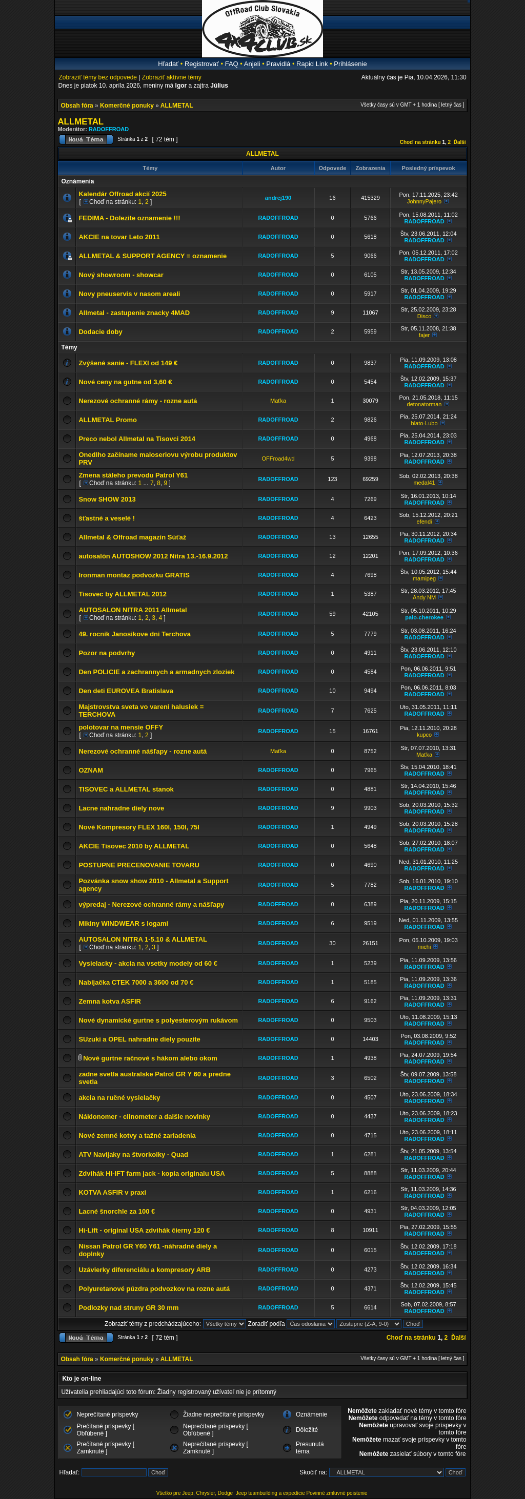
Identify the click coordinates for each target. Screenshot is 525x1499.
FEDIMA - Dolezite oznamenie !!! (129, 218)
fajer (424, 335)
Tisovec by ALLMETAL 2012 (122, 594)
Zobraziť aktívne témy (171, 77)
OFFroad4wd (277, 458)
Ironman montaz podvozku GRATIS (133, 575)
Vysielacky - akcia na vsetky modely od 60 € (147, 963)
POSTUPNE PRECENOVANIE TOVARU (138, 865)
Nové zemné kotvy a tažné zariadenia (136, 1135)
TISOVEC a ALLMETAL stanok (125, 789)
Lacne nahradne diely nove (121, 808)
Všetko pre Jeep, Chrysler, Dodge (195, 1493)
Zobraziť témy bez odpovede (97, 77)
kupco (424, 735)
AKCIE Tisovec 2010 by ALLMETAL (133, 846)
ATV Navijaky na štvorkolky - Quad (133, 1154)
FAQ (231, 64)
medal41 (424, 483)
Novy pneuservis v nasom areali (129, 294)
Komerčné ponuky (127, 105)
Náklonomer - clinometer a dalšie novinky (144, 1116)
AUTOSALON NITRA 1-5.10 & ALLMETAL (142, 939)
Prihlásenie (350, 64)
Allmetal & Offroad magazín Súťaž (132, 537)
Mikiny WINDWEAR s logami (123, 923)
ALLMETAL (176, 105)
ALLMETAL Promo (107, 420)
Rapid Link (312, 64)
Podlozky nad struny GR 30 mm (128, 1307)
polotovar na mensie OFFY (120, 727)
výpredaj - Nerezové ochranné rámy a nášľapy (151, 904)
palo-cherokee (424, 617)
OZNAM (90, 770)
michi (424, 947)
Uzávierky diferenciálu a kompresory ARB (144, 1270)
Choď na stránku (420, 142)
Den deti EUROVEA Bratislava (125, 691)
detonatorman (424, 404)
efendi (424, 521)
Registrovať (202, 64)
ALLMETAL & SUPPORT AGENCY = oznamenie (152, 256)
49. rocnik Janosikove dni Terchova (134, 634)
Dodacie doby (100, 332)
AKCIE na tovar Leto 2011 (118, 237)
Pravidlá (278, 64)
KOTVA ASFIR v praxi (112, 1192)
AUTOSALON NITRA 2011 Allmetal (132, 610)
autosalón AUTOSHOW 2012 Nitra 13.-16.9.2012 (153, 556)
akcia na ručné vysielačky (119, 1097)
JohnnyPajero (424, 201)
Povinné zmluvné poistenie (337, 1493)
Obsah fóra (76, 105)
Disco (424, 316)
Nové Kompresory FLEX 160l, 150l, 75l (138, 827)
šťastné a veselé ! (106, 518)
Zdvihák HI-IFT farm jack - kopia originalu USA (151, 1173)
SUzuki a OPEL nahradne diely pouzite (139, 1039)
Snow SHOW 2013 (106, 499)
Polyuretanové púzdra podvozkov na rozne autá (154, 1289)
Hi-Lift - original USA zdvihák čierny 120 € (144, 1230)
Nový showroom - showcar (120, 275)
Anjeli (252, 64)
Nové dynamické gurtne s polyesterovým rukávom (158, 1020)
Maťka (278, 401)
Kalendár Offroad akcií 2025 (122, 194)
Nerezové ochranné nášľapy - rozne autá (142, 751)
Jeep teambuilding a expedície (270, 1493)
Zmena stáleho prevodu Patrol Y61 (133, 475)
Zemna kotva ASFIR (109, 1001)
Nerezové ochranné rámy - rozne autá (137, 401)
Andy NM (424, 597)
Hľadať (168, 64)
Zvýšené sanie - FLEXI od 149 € (127, 363)
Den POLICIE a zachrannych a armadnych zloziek (156, 672)
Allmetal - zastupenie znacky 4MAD (134, 313)
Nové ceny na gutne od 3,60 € (125, 382)
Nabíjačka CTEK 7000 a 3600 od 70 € (135, 982)
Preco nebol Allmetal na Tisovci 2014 (136, 439)
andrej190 (278, 198)
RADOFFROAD (109, 129)
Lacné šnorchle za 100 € (116, 1211)
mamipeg (424, 578)
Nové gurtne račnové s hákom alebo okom (150, 1058)
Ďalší (460, 142)
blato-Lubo (424, 423)
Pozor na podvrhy (106, 653)
